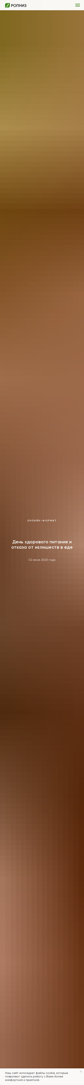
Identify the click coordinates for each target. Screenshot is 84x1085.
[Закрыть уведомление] (81, 1071)
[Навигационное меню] (77, 5)
